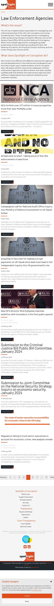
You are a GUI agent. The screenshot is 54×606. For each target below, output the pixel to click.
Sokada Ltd (35, 567)
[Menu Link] (50, 4)
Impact (25, 517)
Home (3, 11)
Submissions (26, 514)
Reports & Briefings (25, 512)
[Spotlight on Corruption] (27, 560)
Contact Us (26, 505)
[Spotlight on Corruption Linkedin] (29, 547)
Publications (26, 508)
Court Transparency (26, 520)
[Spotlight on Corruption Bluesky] (25, 547)
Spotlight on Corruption (26, 491)
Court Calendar (26, 524)
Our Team (26, 503)
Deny (27, 601)
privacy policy (36, 590)
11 (46, 477)
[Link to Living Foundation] (27, 542)
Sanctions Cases (25, 526)
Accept (27, 596)
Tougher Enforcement (26, 497)
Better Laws (26, 494)
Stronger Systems (26, 500)
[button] (51, 582)
